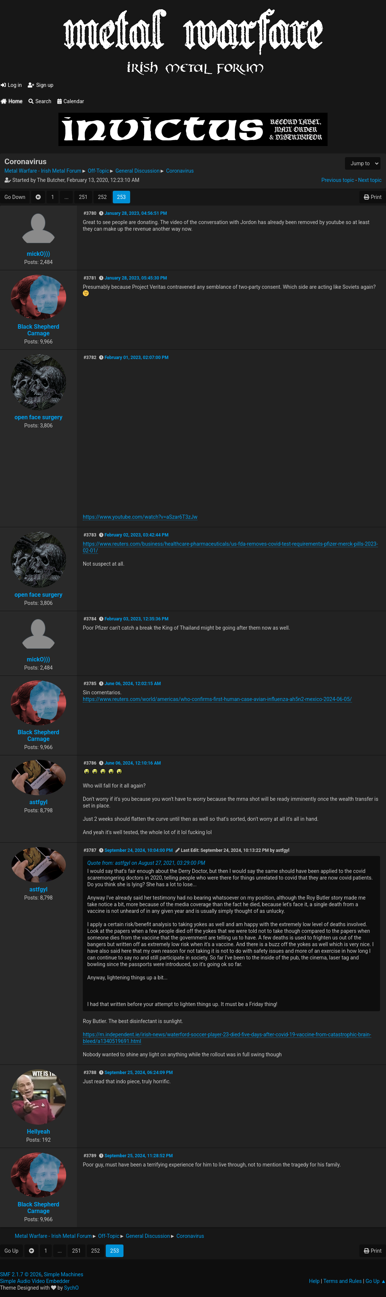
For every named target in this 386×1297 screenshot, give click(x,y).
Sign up (40, 85)
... (66, 197)
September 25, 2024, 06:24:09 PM (139, 1072)
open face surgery (38, 417)
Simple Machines (63, 1274)
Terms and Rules (342, 1281)
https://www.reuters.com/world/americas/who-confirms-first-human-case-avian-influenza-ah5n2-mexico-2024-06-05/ (217, 699)
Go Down (14, 197)
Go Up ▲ (376, 1281)
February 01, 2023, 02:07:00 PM (137, 357)
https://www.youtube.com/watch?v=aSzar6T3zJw (140, 517)
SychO (71, 1288)
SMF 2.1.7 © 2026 (20, 1274)
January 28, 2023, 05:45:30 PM (136, 278)
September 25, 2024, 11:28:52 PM (139, 1155)
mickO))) (38, 253)
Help (314, 1281)
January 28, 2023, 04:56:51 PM (136, 213)
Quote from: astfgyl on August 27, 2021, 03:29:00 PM (146, 863)
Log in (11, 85)
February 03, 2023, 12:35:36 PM (137, 619)
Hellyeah (38, 1131)
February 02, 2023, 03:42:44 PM (137, 535)
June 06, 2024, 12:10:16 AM (133, 763)
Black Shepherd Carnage (39, 330)
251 (83, 197)
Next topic (370, 180)
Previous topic (337, 180)
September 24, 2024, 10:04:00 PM (139, 850)
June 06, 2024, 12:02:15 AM (133, 683)
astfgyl (38, 802)
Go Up (11, 1251)
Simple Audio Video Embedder (35, 1281)
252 (102, 197)
